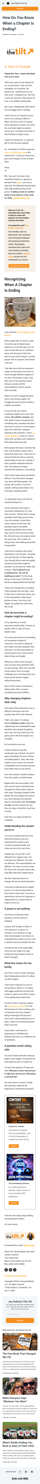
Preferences (9, 1275)
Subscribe (20, 8)
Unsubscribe (21, 1275)
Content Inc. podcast (16, 1006)
